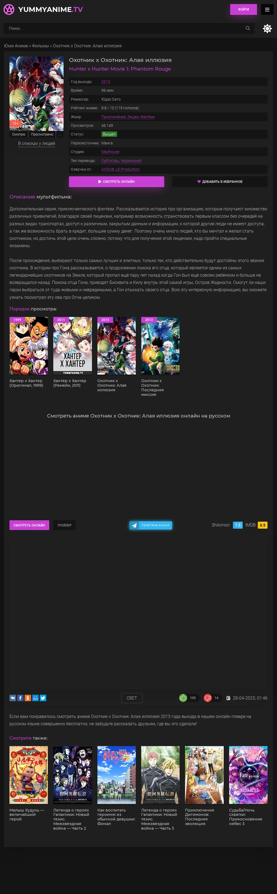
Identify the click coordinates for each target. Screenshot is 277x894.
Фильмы (40, 45)
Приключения (113, 117)
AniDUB (107, 169)
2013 (105, 82)
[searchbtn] (248, 28)
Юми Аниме (16, 45)
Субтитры (110, 160)
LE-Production (128, 169)
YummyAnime (50, 9)
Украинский (131, 160)
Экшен (133, 117)
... (60, 134)
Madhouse (110, 152)
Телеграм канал (155, 525)
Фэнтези (147, 117)
